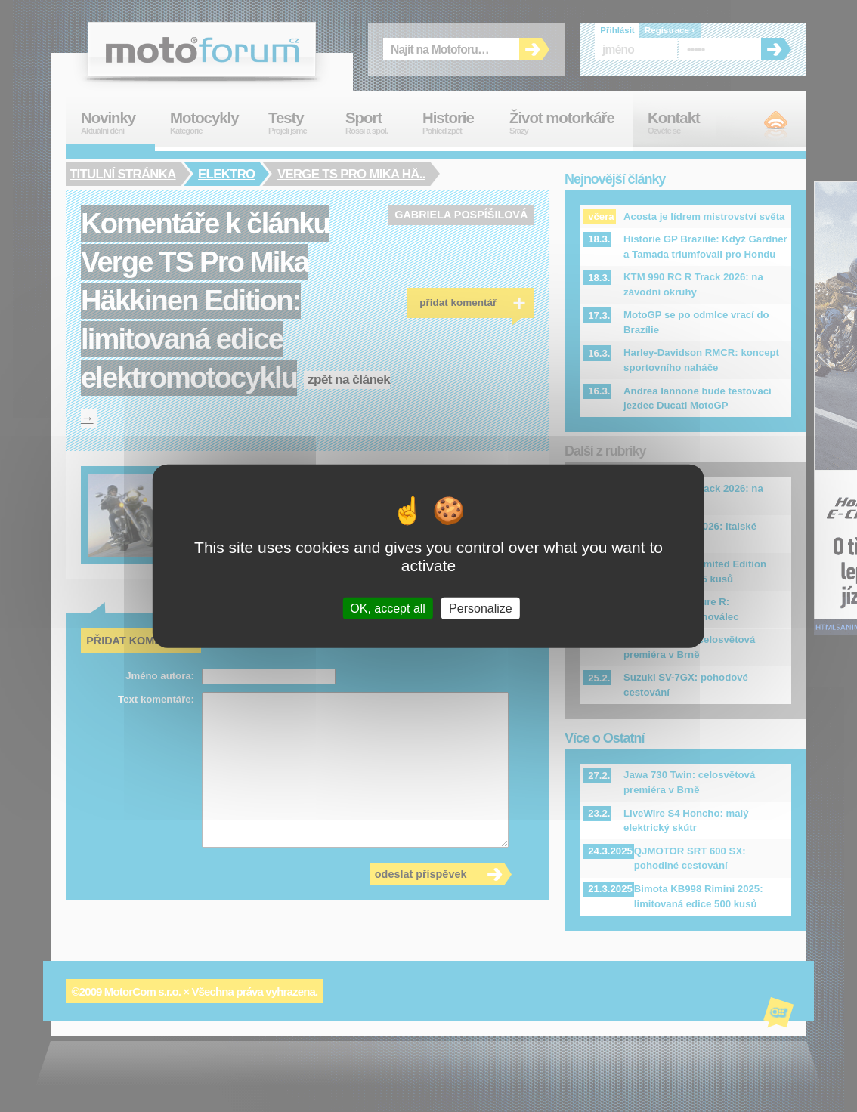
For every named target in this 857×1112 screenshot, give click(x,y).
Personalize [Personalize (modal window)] (480, 607)
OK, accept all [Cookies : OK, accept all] (387, 607)
